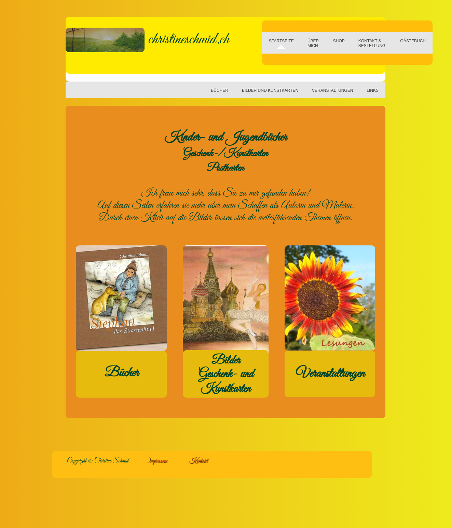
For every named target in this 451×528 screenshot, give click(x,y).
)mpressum (157, 461)
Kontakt (198, 461)
